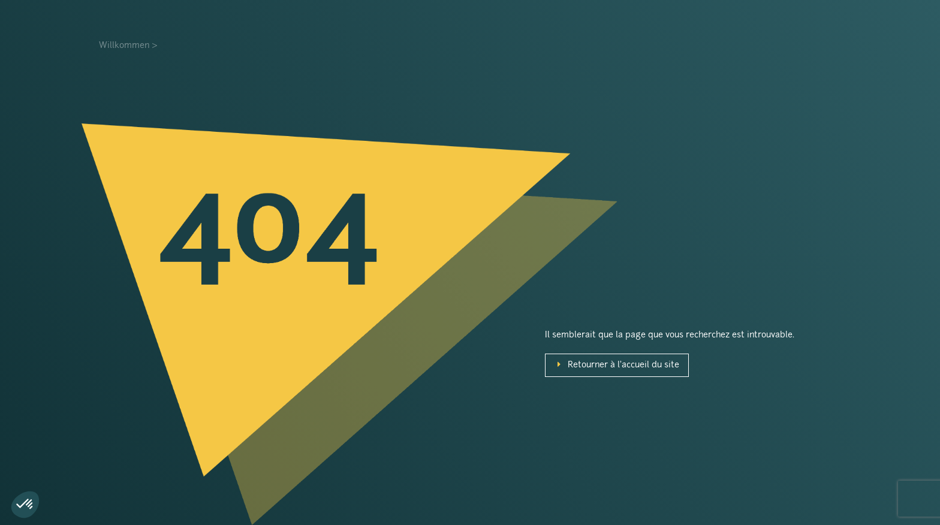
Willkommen (124, 45)
